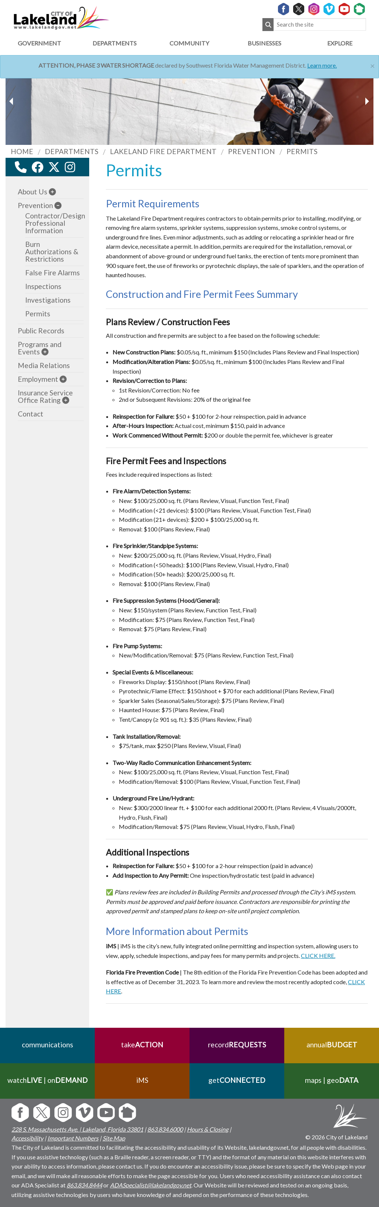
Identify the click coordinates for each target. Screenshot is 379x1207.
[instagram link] (70, 167)
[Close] (372, 64)
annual (331, 1044)
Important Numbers (72, 1138)
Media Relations (44, 365)
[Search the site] (320, 24)
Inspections (43, 286)
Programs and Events (39, 348)
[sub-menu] (52, 191)
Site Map (114, 1138)
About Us (32, 191)
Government (39, 43)
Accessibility (27, 1138)
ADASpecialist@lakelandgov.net (150, 1185)
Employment (38, 379)
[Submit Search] (268, 24)
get (236, 1080)
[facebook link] (37, 167)
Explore (339, 43)
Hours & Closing (207, 1129)
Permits (37, 313)
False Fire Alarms (52, 272)
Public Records (41, 330)
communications (47, 1044)
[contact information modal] (20, 167)
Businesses (264, 43)
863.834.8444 (84, 1185)
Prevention (35, 205)
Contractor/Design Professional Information (55, 223)
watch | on (47, 1080)
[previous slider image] (366, 101)
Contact (30, 413)
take (142, 1044)
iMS (142, 1080)
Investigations (48, 300)
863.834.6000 (165, 1129)
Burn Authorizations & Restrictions (51, 251)
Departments (115, 43)
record (237, 1044)
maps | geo (331, 1080)
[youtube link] (80, 169)
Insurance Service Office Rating (45, 396)
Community (189, 43)
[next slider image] (12, 101)
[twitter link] (54, 167)
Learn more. (322, 65)
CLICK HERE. (318, 955)
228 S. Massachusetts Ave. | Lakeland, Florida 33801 (77, 1129)
